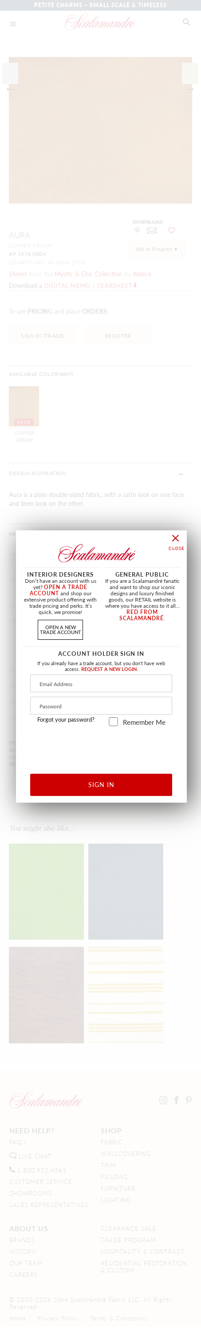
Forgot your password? (66, 719)
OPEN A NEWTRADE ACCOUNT (60, 629)
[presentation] (101, 747)
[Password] (101, 706)
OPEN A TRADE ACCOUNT (59, 590)
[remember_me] (113, 721)
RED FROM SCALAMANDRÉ (141, 615)
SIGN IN (101, 784)
